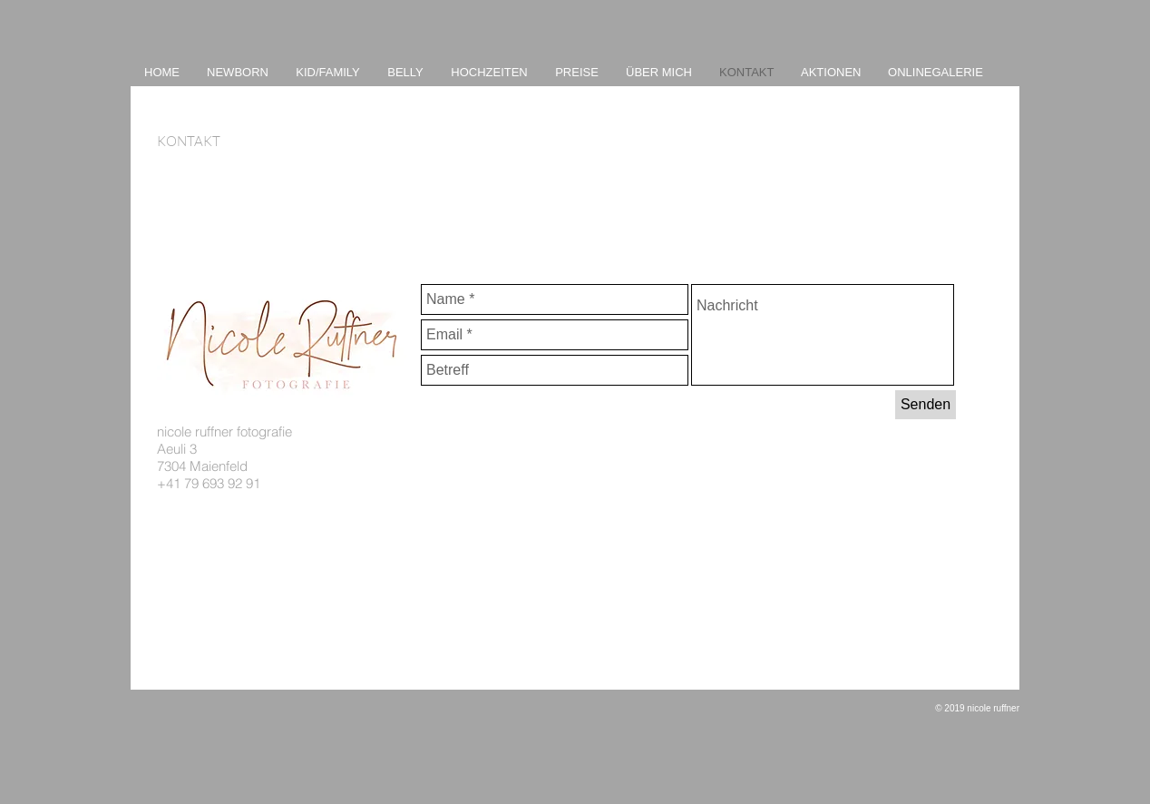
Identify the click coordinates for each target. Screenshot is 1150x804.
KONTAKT (188, 141)
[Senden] (925, 404)
